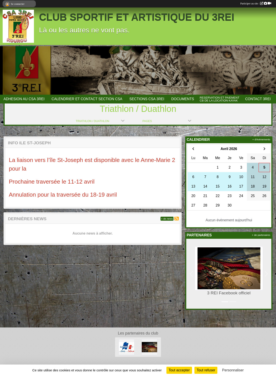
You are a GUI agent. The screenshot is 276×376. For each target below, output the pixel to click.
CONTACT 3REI (258, 99)
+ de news (167, 218)
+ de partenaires (261, 235)
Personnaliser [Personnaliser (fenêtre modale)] (233, 370)
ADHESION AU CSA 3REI (24, 99)
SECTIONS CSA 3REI (146, 99)
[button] (191, 274)
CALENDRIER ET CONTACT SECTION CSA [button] (87, 99)
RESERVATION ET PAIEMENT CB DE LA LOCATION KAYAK (219, 99)
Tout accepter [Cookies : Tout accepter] (179, 370)
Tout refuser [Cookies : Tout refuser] (206, 370)
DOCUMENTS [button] (182, 99)
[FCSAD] (126, 347)
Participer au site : (255, 3)
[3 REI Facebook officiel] (149, 347)
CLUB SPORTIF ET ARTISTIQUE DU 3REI (136, 17)
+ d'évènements (261, 139)
